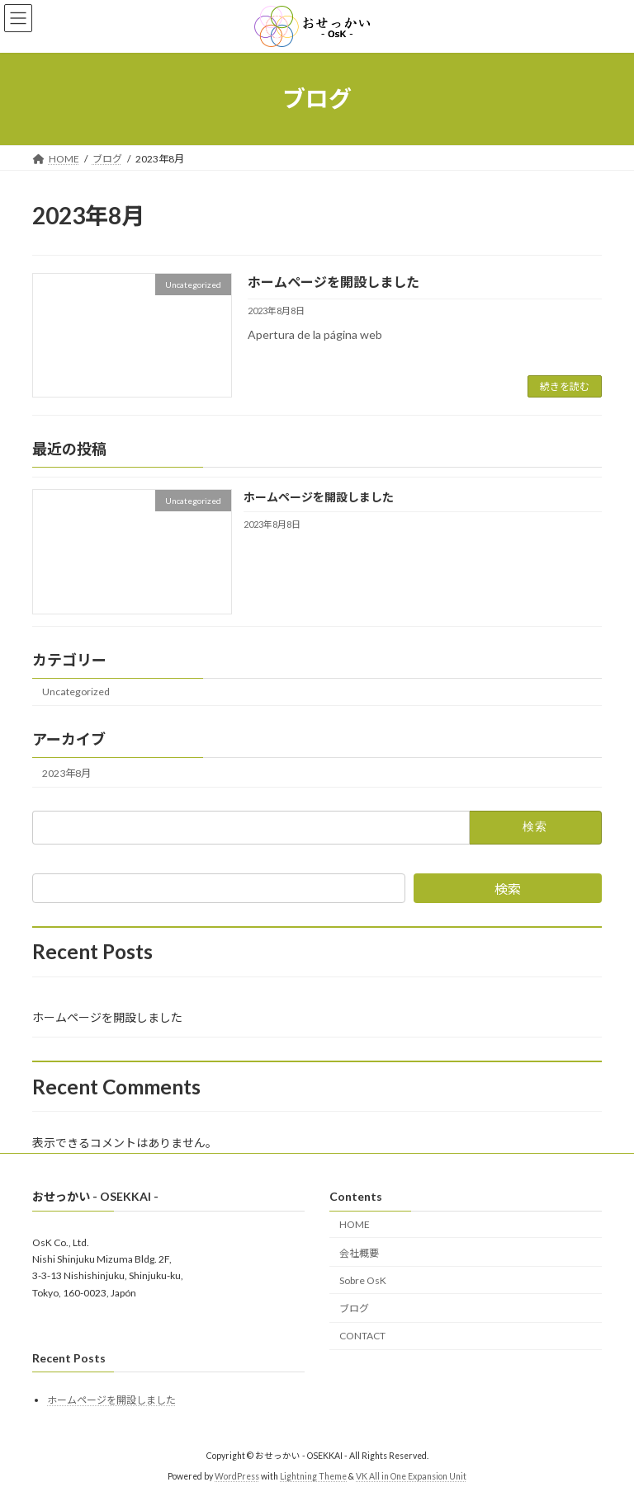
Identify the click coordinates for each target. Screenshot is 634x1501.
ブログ (354, 1308)
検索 (507, 888)
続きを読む (564, 386)
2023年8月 (66, 773)
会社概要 (359, 1253)
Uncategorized (76, 692)
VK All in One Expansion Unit (411, 1475)
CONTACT (362, 1335)
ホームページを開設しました (333, 281)
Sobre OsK (362, 1279)
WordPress (237, 1475)
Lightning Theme (313, 1475)
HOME (354, 1224)
